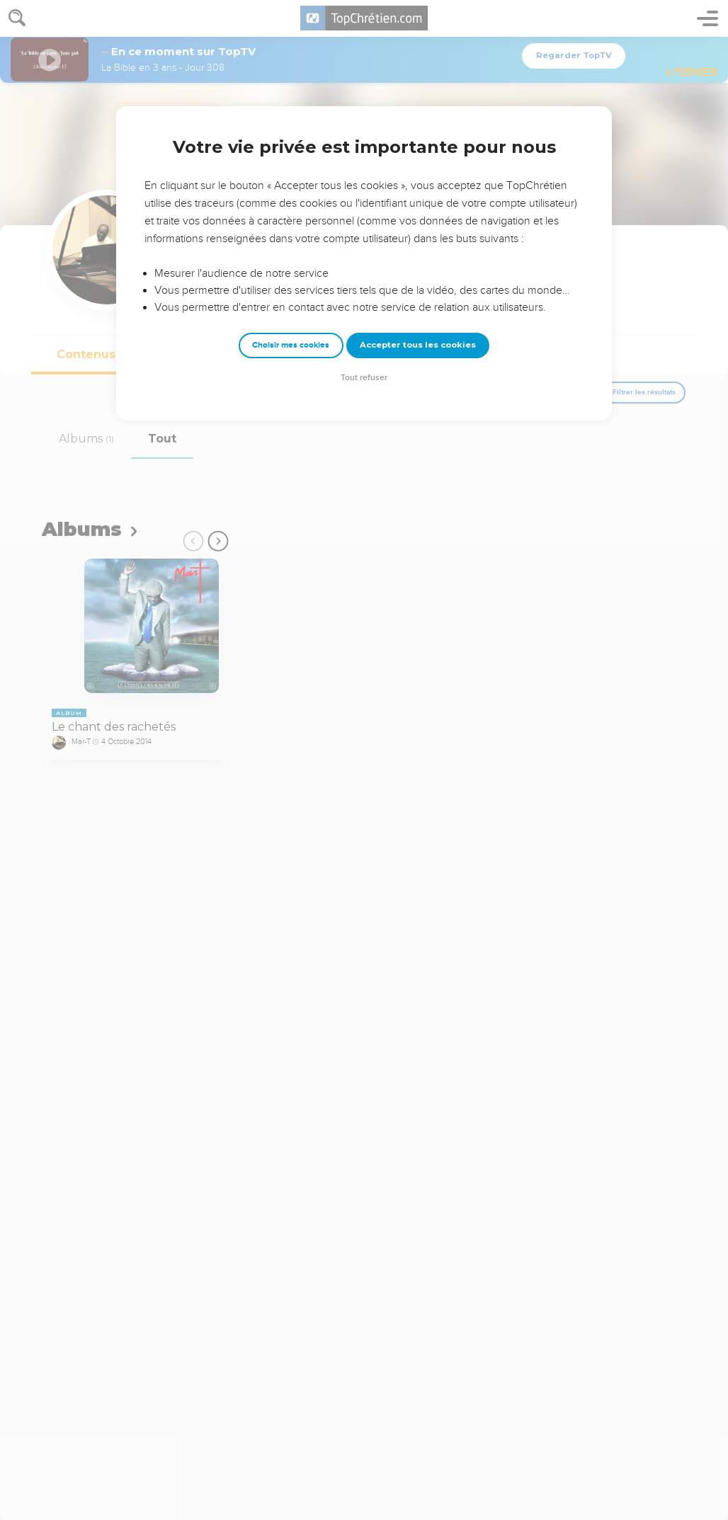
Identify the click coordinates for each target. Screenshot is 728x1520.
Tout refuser (364, 377)
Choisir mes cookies (290, 345)
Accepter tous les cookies (418, 345)
